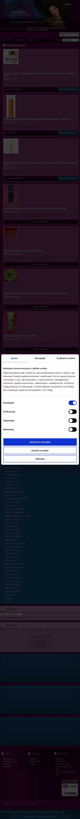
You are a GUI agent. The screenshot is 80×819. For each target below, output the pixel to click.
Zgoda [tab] (14, 358)
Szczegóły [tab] (40, 358)
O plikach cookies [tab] (66, 358)
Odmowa (40, 459)
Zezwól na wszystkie (40, 442)
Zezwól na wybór (40, 450)
